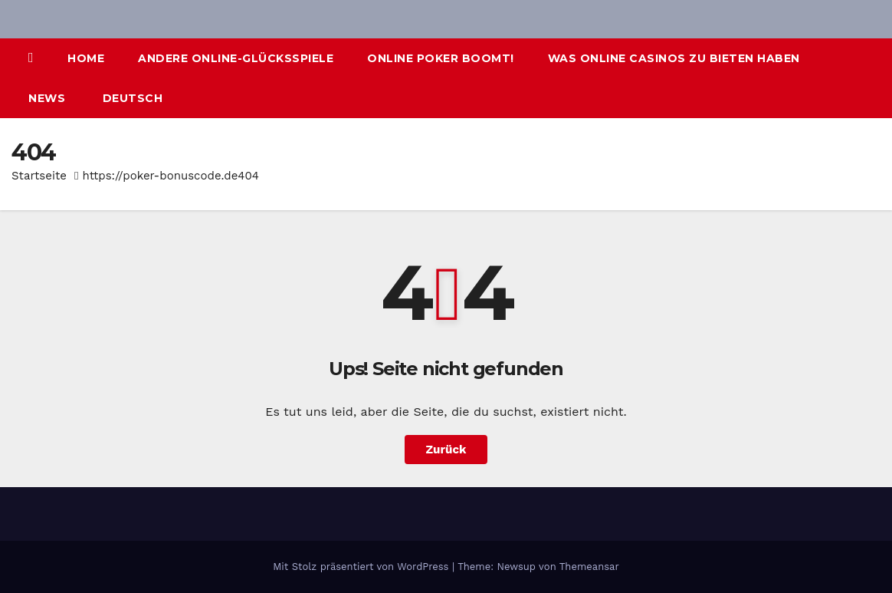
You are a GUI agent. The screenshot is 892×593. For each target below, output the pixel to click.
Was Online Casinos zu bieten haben (674, 58)
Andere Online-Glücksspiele (235, 58)
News (46, 98)
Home (85, 58)
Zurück (446, 449)
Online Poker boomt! (440, 58)
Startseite (39, 176)
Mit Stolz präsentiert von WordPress (362, 566)
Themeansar (589, 566)
